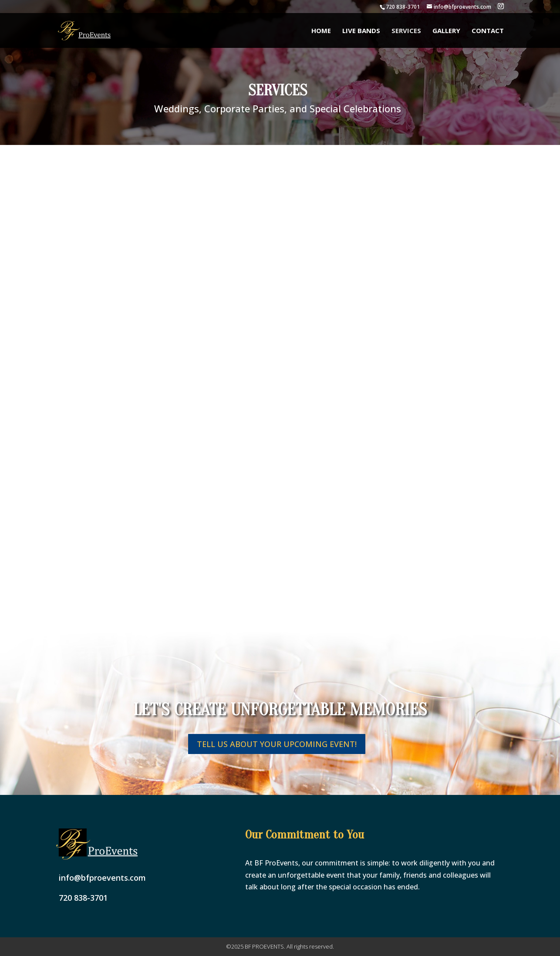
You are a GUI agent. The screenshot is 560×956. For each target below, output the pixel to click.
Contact (488, 31)
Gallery (446, 31)
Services (406, 31)
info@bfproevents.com (102, 877)
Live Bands (361, 31)
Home (321, 31)
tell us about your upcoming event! (277, 744)
